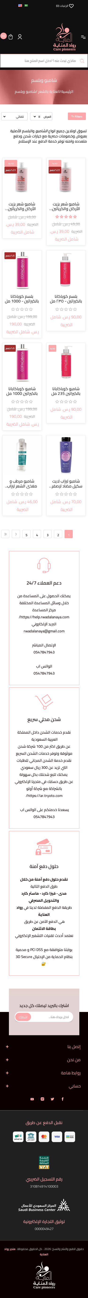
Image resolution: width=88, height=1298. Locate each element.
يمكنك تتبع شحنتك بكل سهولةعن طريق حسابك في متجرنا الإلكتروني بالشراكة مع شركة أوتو (44, 781)
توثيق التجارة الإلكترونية (44, 1221)
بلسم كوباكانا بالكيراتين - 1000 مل (22, 299)
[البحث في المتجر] (44, 61)
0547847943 (44, 652)
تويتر (52, 1099)
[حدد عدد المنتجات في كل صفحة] (37, 116)
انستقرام (42, 1099)
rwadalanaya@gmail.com (44, 630)
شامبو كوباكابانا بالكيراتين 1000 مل (22, 391)
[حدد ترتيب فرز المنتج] (13, 116)
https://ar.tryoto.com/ (44, 795)
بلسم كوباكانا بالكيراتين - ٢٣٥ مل (66, 299)
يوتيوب (32, 1099)
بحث (82, 60)
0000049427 (44, 1228)
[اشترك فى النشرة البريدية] (44, 1017)
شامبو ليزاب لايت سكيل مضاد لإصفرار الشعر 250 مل (66, 483)
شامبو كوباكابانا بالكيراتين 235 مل (65, 391)
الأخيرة (5, 534)
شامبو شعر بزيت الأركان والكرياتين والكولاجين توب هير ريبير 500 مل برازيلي (66, 206)
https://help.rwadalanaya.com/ (44, 616)
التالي (16, 534)
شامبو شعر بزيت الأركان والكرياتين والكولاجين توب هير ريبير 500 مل (22, 206)
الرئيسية (67, 91)
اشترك (23, 1016)
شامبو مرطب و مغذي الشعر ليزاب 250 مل (22, 483)
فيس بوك (62, 1099)
